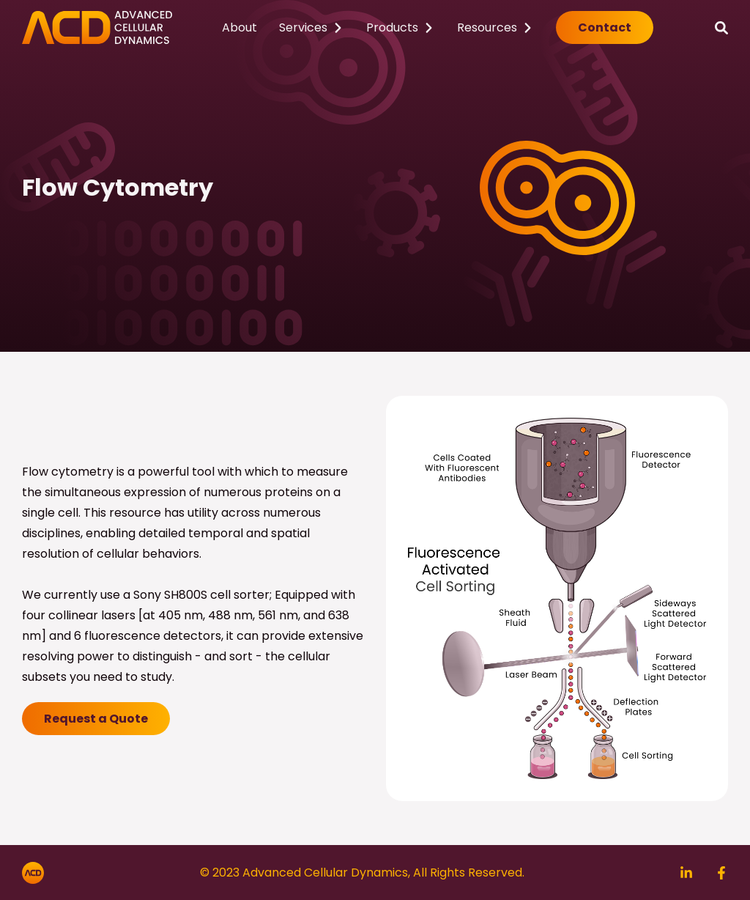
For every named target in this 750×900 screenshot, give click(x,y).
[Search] (721, 27)
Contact (604, 27)
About (239, 27)
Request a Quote (96, 718)
